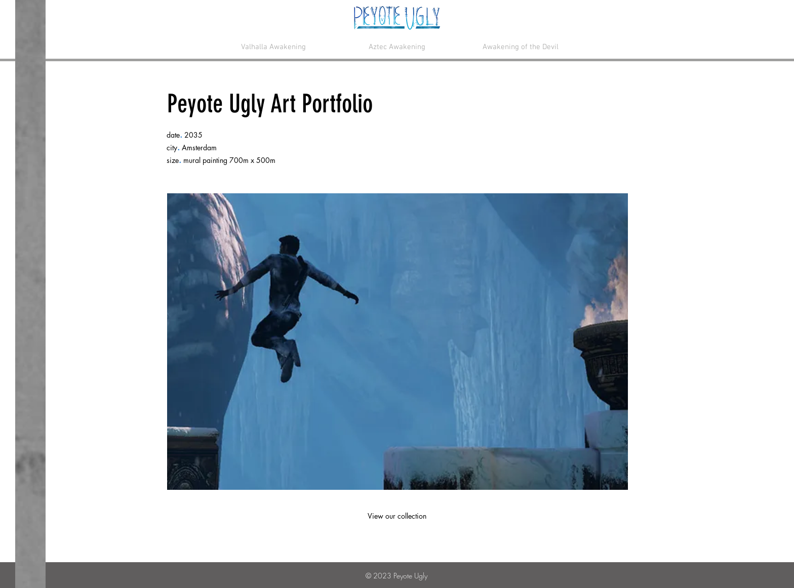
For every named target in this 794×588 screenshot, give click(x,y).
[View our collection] (397, 516)
